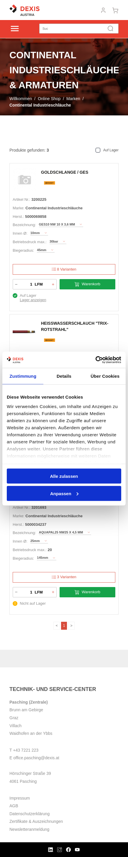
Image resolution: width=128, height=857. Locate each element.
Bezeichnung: (24, 225)
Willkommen (20, 98)
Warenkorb (87, 284)
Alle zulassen (64, 476)
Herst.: (18, 216)
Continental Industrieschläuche (40, 105)
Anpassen (64, 493)
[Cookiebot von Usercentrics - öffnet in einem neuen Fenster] (95, 360)
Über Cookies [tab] (105, 376)
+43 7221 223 (25, 750)
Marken (73, 98)
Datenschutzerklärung (29, 813)
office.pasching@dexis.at (36, 757)
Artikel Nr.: (21, 199)
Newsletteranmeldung (29, 829)
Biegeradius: (23, 250)
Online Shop (49, 98)
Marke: (18, 208)
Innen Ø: (20, 233)
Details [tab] (64, 376)
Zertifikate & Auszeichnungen (36, 821)
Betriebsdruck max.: (30, 242)
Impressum (19, 798)
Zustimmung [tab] (22, 376)
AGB (13, 805)
